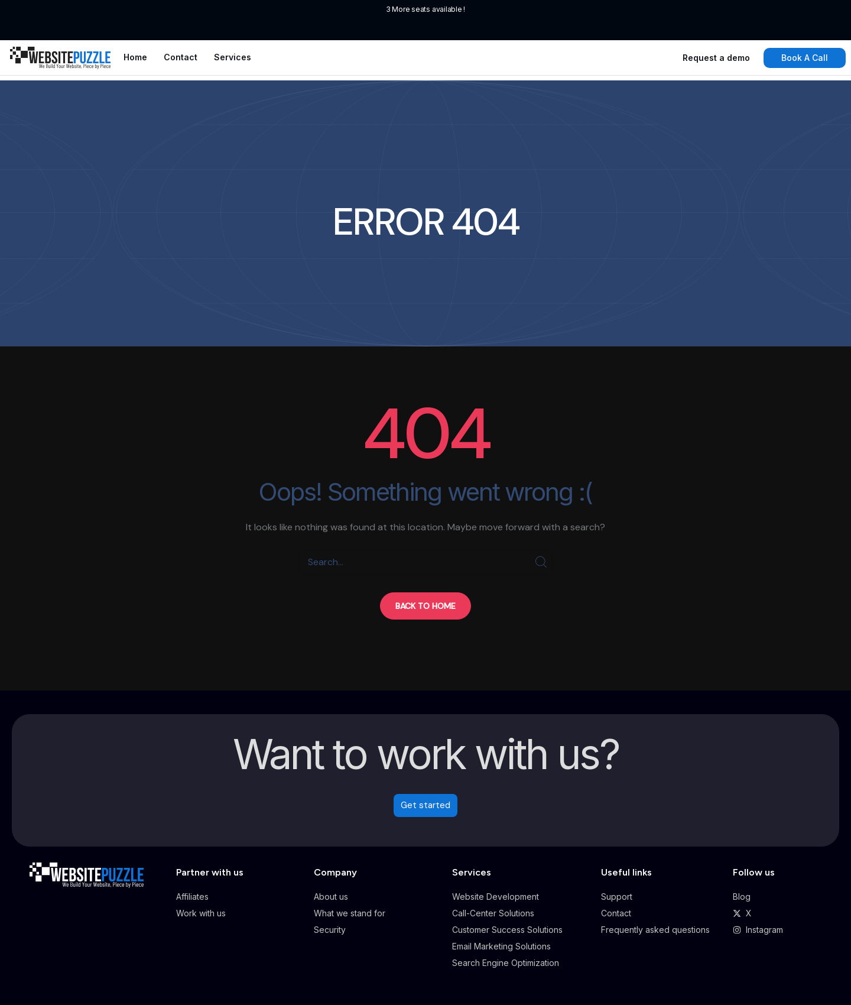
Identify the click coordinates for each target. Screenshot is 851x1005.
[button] (425, 606)
